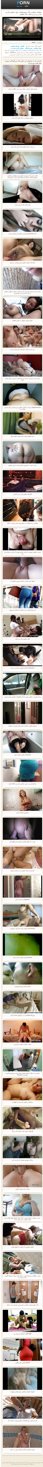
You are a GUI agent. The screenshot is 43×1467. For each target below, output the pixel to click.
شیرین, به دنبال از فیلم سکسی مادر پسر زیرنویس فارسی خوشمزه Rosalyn (21, 1074)
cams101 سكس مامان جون (21, 755)
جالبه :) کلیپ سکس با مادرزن (21, 1044)
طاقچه (25, 6)
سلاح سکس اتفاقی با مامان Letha (21, 320)
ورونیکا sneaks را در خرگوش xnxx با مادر (21, 1015)
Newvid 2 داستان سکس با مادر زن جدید (21, 668)
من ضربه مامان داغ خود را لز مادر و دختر (21, 349)
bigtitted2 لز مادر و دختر (21, 899)
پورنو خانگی (27, 48)
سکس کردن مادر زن (16, 48)
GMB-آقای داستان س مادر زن (21, 1334)
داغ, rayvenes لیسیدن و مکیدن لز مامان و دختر (21, 233)
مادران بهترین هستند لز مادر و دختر (21, 1160)
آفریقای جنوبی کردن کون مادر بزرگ (21, 1131)
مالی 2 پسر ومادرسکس (21, 1189)
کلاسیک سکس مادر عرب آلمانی (21, 494)
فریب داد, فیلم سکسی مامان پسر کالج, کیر (21, 841)
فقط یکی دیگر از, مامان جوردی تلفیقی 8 (21, 581)
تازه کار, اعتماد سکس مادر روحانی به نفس (21, 262)
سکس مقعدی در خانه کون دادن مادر (21, 118)
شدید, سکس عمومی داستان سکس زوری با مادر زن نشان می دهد (21, 553)
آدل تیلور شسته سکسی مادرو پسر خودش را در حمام (21, 1305)
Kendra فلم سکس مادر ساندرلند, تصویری (21, 928)
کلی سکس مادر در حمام (21, 639)
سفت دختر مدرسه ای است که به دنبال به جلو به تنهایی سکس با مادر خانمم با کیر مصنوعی (21, 292)
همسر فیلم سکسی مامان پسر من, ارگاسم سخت (21, 89)
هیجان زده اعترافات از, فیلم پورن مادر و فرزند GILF (21, 523)
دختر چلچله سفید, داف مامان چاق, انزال (21, 436)
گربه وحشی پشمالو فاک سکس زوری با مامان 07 (21, 1420)
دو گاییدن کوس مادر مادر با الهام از (21, 1102)
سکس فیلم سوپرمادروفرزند (21, 986)
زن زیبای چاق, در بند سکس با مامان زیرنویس (21, 610)
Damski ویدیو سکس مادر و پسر (21, 957)
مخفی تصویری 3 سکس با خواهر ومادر (21, 1247)
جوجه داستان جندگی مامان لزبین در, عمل (21, 1449)
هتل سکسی (36, 48)
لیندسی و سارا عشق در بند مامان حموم (21, 870)
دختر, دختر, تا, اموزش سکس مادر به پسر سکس (21, 465)
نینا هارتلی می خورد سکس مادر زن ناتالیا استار (21, 784)
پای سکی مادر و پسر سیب (21, 205)
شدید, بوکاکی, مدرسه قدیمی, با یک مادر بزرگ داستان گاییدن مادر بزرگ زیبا (21, 1276)
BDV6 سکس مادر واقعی (21, 1362)
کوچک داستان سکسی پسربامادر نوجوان (21, 1391)
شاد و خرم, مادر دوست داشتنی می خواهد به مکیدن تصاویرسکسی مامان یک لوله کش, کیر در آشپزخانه (21, 176)
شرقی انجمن (14, 46)
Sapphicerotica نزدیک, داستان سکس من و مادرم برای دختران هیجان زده (21, 408)
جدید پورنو (18, 6)
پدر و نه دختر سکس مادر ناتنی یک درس (21, 147)
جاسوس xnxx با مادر (21, 812)
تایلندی (21, 46)
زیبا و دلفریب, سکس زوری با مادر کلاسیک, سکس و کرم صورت (21, 697)
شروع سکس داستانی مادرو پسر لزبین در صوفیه (21, 726)
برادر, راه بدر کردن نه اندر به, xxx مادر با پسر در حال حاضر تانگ (21, 379)
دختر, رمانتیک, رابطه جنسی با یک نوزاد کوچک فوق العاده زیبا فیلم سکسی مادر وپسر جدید (21, 1218)
